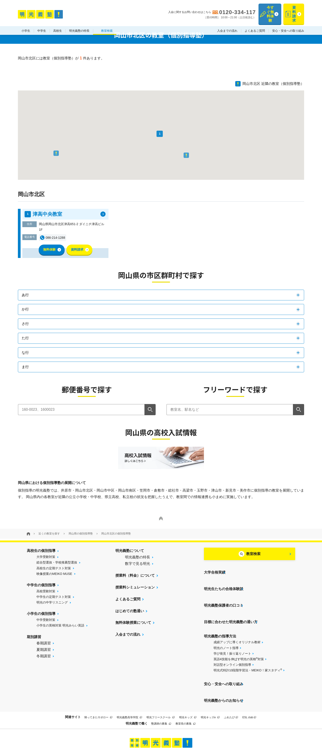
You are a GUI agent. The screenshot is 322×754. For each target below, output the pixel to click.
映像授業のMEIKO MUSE (54, 574)
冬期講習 (43, 656)
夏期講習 (43, 649)
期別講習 (34, 637)
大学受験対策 (45, 557)
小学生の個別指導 (41, 614)
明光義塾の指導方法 (220, 617)
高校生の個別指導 (41, 551)
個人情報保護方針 (220, 734)
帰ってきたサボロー (98, 688)
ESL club (249, 688)
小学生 (25, 22)
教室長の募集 (185, 695)
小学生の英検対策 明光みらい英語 (60, 625)
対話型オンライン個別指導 (232, 645)
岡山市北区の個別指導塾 (116, 533)
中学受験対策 (45, 620)
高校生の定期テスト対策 (53, 568)
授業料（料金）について (135, 575)
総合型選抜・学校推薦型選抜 (56, 562)
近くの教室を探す (49, 533)
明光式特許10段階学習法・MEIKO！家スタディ (248, 651)
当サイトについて (101, 734)
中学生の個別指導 (41, 585)
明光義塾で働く (137, 695)
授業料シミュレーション (135, 587)
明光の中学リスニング (52, 602)
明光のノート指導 (226, 629)
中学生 (41, 22)
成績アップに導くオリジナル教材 (237, 623)
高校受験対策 (45, 591)
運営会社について (189, 734)
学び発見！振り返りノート (232, 634)
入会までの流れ (227, 22)
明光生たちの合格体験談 (223, 582)
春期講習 (43, 643)
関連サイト (73, 688)
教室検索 (107, 22)
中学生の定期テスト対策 (53, 597)
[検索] (150, 409)
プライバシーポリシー (155, 734)
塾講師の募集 (161, 695)
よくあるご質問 (255, 22)
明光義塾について (129, 551)
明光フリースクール (160, 688)
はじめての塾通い (129, 611)
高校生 (57, 22)
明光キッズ (187, 688)
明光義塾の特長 (79, 22)
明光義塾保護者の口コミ (223, 593)
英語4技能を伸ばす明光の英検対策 (239, 640)
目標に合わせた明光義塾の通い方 (231, 605)
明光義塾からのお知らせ (223, 674)
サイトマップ (127, 734)
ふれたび (231, 688)
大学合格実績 (214, 570)
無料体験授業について (133, 622)
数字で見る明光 (137, 564)
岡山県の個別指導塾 (81, 533)
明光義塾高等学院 (129, 688)
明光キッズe (210, 688)
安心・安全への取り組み (288, 22)
